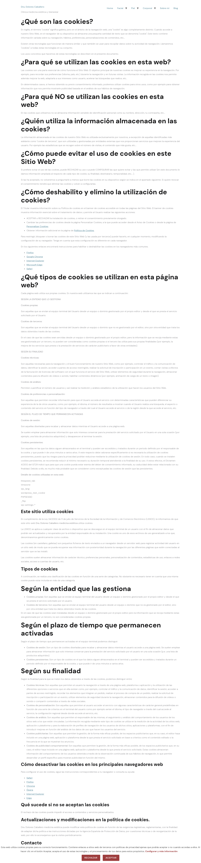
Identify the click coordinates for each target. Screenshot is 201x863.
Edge (29, 798)
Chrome (31, 786)
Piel (133, 8)
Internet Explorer (35, 260)
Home (110, 8)
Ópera (30, 789)
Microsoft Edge (34, 264)
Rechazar (90, 857)
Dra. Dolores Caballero (32, 6)
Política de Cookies (84, 230)
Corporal (147, 8)
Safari (30, 268)
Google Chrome (35, 256)
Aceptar (111, 857)
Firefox (30, 252)
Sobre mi (164, 8)
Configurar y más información (161, 851)
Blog (176, 8)
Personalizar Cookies (37, 226)
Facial (120, 8)
